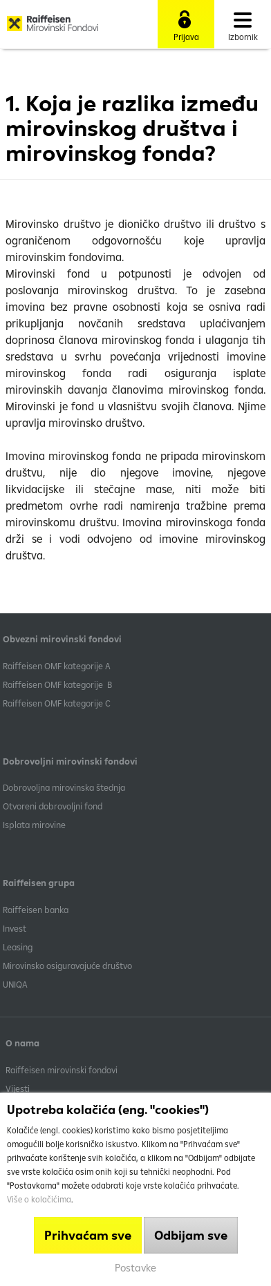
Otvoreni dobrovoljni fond (52, 806)
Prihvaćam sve (87, 1235)
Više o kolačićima (39, 1199)
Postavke (135, 1267)
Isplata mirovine (34, 824)
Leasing (17, 946)
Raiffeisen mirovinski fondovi (62, 1069)
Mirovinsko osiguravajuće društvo (68, 965)
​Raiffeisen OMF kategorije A (57, 665)
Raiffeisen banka (35, 909)
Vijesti (18, 1088)
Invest (14, 928)
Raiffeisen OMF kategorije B (57, 684)
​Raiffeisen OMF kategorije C (57, 703)
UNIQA (15, 984)
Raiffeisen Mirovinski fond (52, 28)
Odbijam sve (190, 1235)
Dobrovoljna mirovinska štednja (64, 787)
